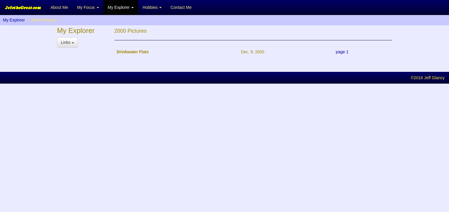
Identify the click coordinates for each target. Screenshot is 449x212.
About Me (59, 7)
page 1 (342, 51)
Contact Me (181, 7)
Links (67, 42)
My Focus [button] (88, 7)
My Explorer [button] (121, 7)
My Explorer (14, 20)
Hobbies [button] (152, 7)
